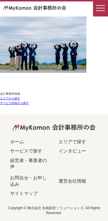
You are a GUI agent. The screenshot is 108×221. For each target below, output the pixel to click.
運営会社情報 (72, 181)
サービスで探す (26, 150)
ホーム (17, 141)
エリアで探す (72, 141)
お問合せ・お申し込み (28, 181)
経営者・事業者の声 (28, 163)
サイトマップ (24, 193)
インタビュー (72, 150)
